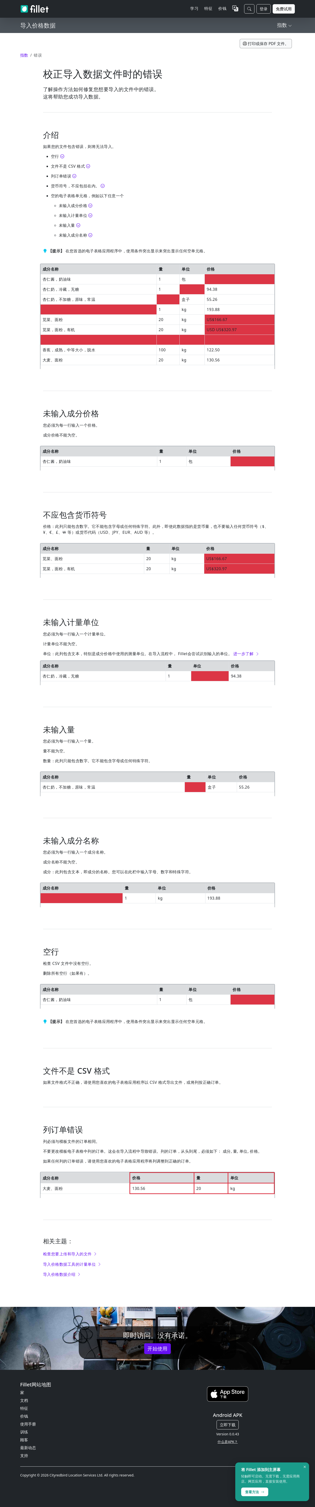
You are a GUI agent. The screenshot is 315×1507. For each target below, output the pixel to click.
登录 (264, 9)
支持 (24, 1455)
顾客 (24, 1439)
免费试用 (284, 9)
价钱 (222, 8)
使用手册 (28, 1424)
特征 (24, 1408)
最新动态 (28, 1447)
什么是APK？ (228, 1441)
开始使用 (157, 1348)
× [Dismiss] (304, 1466)
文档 (24, 1400)
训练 (24, 1432)
